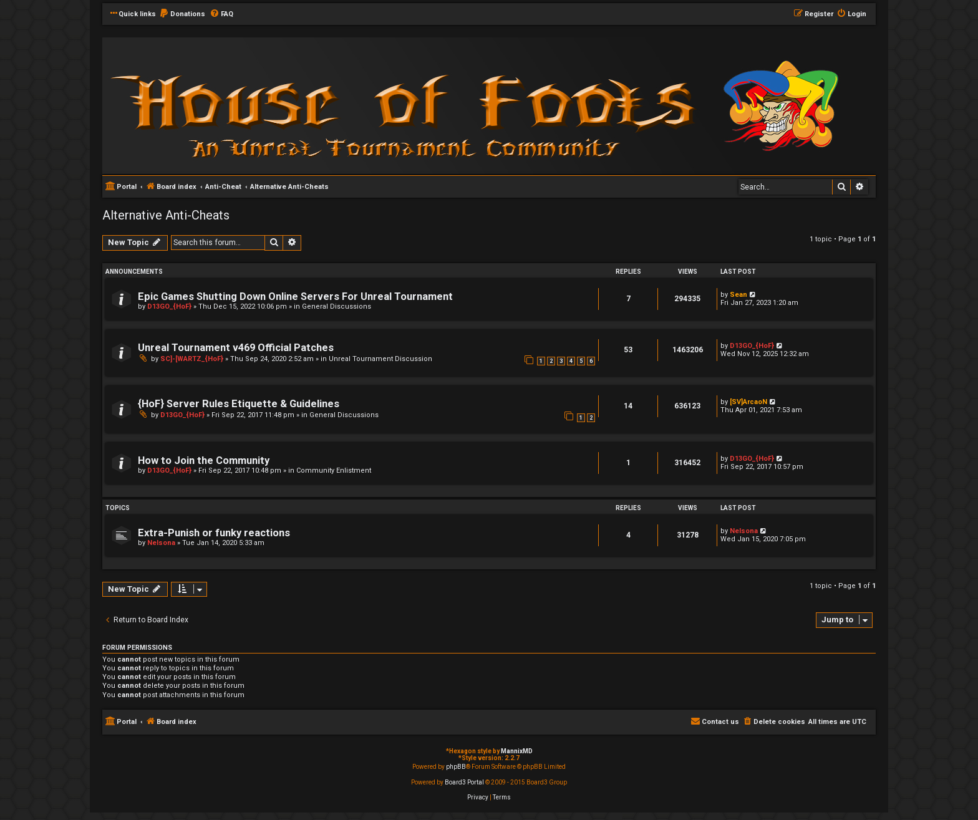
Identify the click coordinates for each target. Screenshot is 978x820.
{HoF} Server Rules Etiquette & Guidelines (238, 404)
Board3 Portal (464, 782)
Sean (738, 295)
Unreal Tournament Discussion (380, 359)
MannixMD (517, 751)
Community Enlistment (333, 470)
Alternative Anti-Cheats (166, 215)
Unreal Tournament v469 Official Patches (236, 348)
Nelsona (161, 543)
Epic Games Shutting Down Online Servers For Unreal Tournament (295, 296)
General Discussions (336, 306)
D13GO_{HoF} (169, 306)
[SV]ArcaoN (748, 402)
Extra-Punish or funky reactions (214, 533)
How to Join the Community (203, 460)
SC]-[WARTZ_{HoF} (191, 359)
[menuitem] (182, 14)
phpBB (456, 766)
